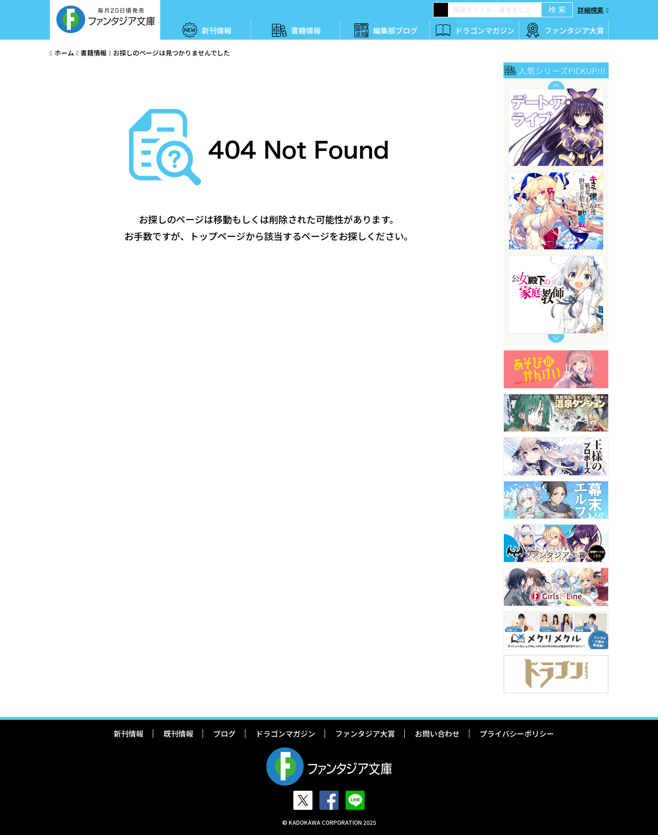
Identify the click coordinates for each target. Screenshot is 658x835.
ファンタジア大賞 (574, 30)
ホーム (64, 52)
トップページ (217, 236)
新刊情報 (216, 30)
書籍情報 (306, 30)
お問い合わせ (437, 733)
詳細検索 (590, 9)
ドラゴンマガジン (485, 30)
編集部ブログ (395, 30)
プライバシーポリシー (517, 733)
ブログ (224, 733)
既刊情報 (178, 733)
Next (556, 338)
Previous (556, 85)
